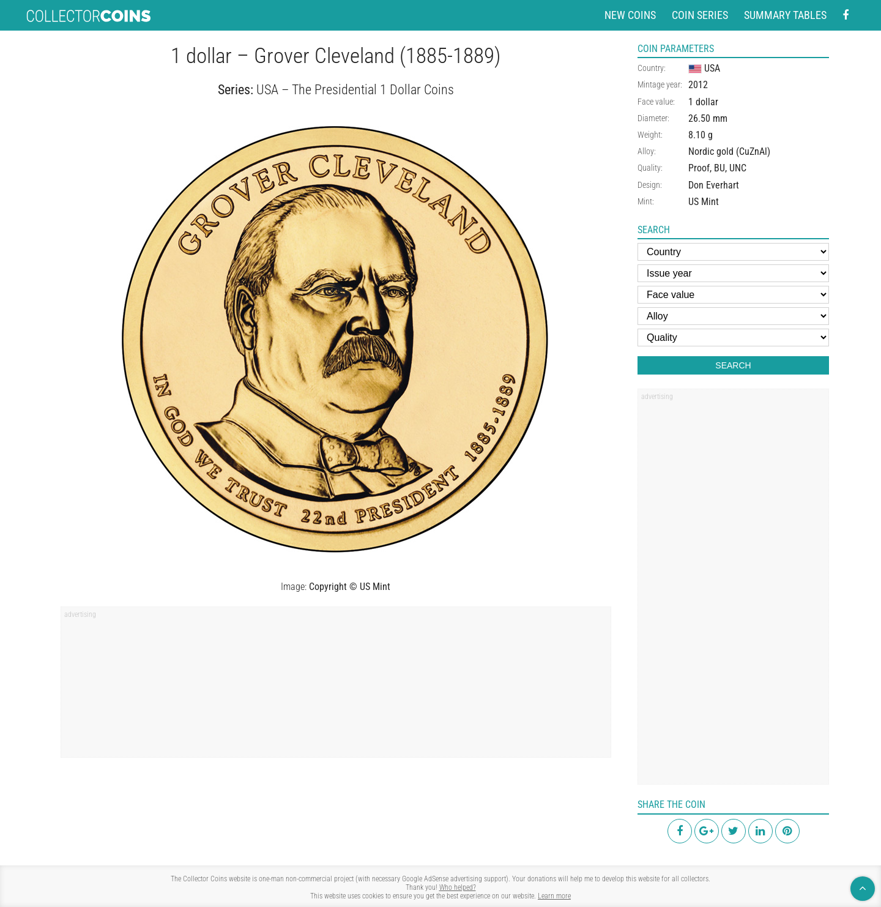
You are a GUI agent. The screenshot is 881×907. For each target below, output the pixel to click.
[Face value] (733, 295)
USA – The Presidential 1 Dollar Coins (355, 89)
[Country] (733, 252)
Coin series (700, 15)
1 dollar (703, 102)
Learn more (554, 896)
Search (733, 365)
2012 (698, 85)
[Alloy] (733, 316)
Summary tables (785, 15)
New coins (630, 15)
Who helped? (457, 887)
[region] (336, 686)
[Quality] (733, 337)
